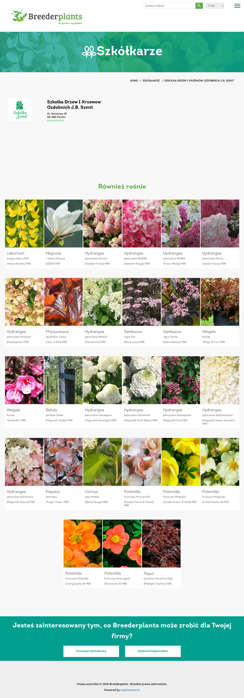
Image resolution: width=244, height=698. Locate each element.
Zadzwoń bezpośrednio (153, 651)
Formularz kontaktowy (91, 651)
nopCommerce (130, 690)
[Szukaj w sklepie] (170, 6)
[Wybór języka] (215, 6)
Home (134, 80)
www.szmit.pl (55, 120)
